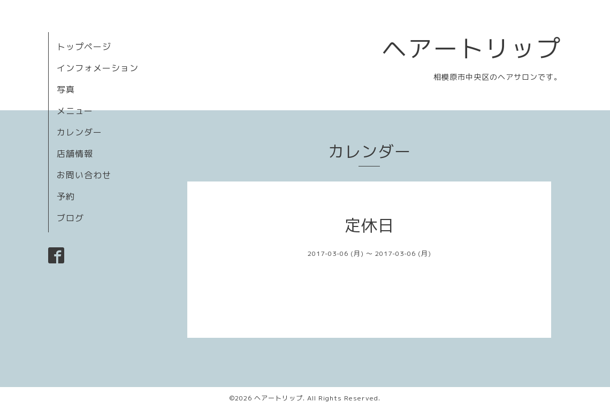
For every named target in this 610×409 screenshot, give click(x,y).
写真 (66, 89)
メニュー (75, 111)
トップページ (84, 46)
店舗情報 (75, 154)
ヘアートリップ (472, 48)
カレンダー (79, 132)
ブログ (70, 218)
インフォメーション (98, 68)
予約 (66, 196)
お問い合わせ (84, 175)
